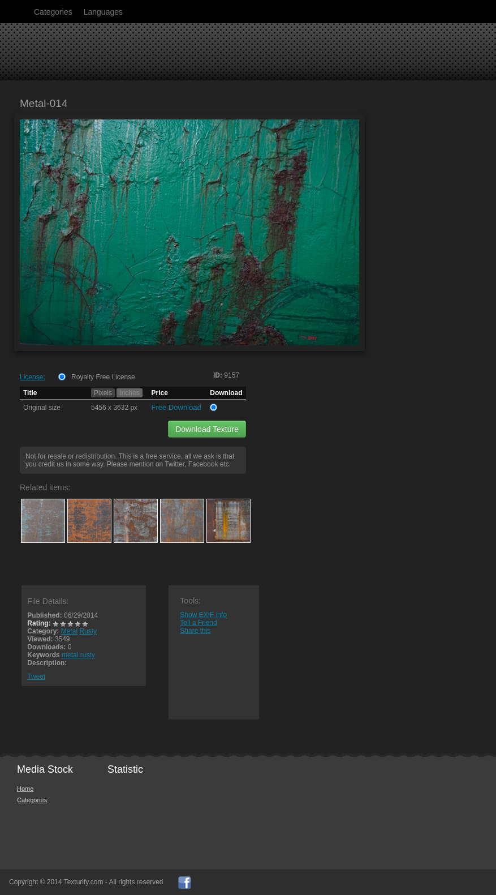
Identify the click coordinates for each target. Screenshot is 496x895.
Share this (195, 631)
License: (32, 377)
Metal (69, 631)
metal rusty (78, 655)
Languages (103, 11)
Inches (129, 393)
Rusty (88, 631)
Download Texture (207, 429)
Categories (53, 11)
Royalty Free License (103, 377)
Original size (42, 408)
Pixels (103, 393)
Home (25, 788)
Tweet (36, 676)
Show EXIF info (203, 615)
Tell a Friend (198, 623)
